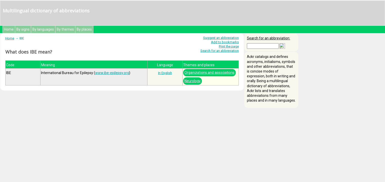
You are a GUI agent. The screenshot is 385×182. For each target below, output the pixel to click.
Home (9, 29)
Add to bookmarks (225, 42)
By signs (23, 29)
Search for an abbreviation (219, 51)
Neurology (192, 81)
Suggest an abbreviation (221, 38)
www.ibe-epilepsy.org (112, 73)
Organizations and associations (209, 73)
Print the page (229, 46)
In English (165, 73)
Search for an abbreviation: (268, 38)
